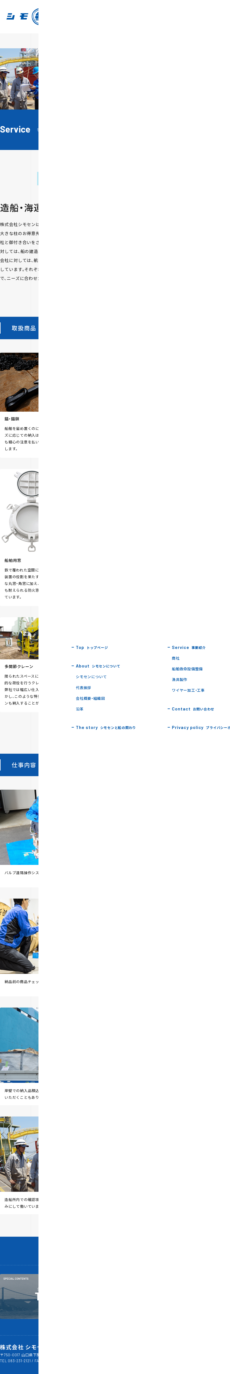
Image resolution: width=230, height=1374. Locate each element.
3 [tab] (185, 289)
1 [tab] (168, 289)
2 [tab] (177, 289)
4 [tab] (193, 289)
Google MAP (90, 1355)
